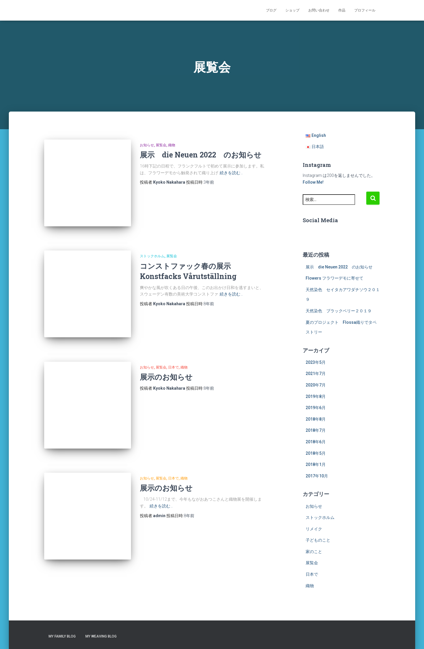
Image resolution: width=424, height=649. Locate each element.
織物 (171, 145)
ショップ (292, 10)
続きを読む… (231, 172)
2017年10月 (317, 476)
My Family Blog (62, 636)
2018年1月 (316, 464)
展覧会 (161, 145)
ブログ (271, 10)
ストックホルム (152, 251)
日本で (173, 358)
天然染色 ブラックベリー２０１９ (339, 310)
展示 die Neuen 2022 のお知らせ (200, 155)
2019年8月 (316, 396)
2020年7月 (316, 385)
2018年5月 (316, 453)
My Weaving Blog (101, 636)
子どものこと (318, 540)
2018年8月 (316, 419)
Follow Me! (313, 182)
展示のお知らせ (166, 367)
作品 (341, 10)
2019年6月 (316, 407)
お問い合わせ (318, 10)
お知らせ (147, 145)
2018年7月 (316, 430)
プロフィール (364, 10)
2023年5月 (316, 362)
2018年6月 (316, 441)
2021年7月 (316, 373)
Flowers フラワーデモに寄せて (334, 278)
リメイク (314, 529)
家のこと (314, 551)
